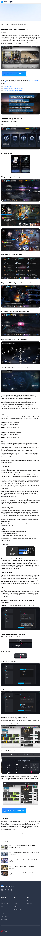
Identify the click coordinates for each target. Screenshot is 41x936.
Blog (2, 24)
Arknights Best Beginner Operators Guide (13, 90)
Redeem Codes (17, 909)
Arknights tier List (7, 86)
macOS (3, 906)
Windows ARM (4, 903)
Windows (3, 900)
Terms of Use (4, 919)
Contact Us (29, 900)
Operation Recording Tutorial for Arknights (13, 88)
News (6, 24)
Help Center (29, 903)
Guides (15, 903)
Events (15, 906)
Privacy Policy (4, 916)
